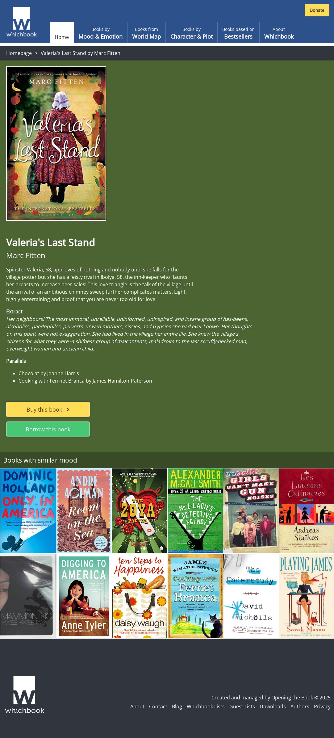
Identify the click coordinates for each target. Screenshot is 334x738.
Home (62, 37)
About (137, 706)
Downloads (273, 706)
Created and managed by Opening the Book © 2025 (271, 697)
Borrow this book (48, 429)
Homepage (19, 53)
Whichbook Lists (206, 706)
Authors (299, 706)
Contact (158, 706)
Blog (177, 706)
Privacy (322, 706)
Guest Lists (242, 706)
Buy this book (48, 409)
